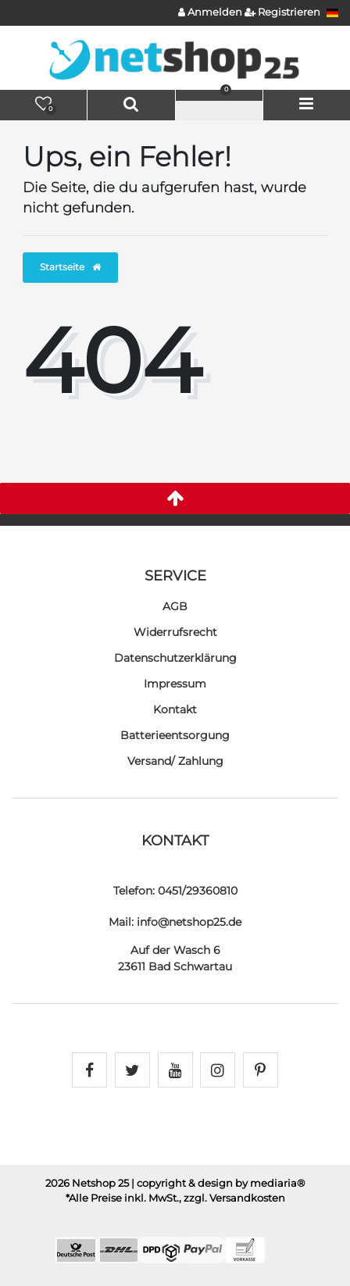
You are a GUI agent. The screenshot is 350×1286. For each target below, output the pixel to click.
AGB (175, 606)
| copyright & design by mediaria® (218, 1183)
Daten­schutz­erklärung (175, 658)
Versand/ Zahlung (175, 761)
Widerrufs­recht (175, 632)
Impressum (175, 684)
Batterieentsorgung (175, 735)
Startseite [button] (70, 267)
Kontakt (175, 709)
